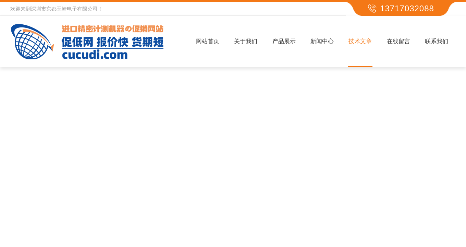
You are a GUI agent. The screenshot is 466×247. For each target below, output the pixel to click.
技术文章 (360, 41)
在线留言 (398, 41)
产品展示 (284, 41)
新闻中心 (322, 41)
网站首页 (207, 41)
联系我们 (436, 41)
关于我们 (245, 41)
